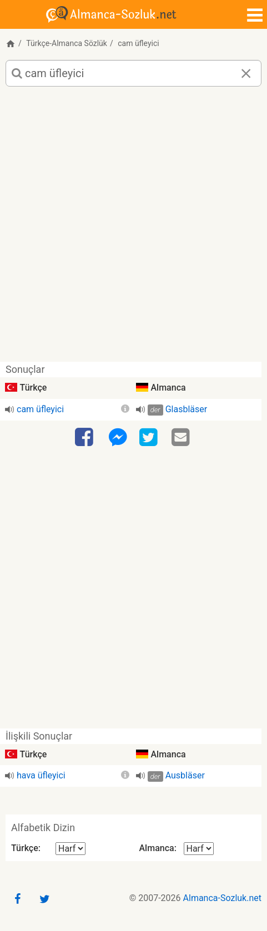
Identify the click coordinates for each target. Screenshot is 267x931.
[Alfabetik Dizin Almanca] (199, 848)
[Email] (182, 437)
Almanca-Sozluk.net (222, 898)
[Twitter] (150, 437)
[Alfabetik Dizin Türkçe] (70, 848)
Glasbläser (186, 409)
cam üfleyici (40, 409)
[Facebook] (85, 437)
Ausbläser (185, 775)
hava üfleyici (41, 775)
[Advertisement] (133, 228)
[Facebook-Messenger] (117, 437)
